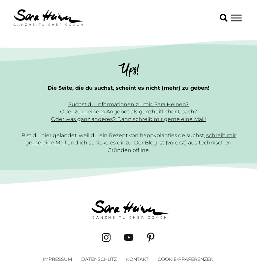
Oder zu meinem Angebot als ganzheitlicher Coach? (128, 111)
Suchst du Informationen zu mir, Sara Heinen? (128, 104)
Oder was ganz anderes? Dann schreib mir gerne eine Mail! (128, 119)
